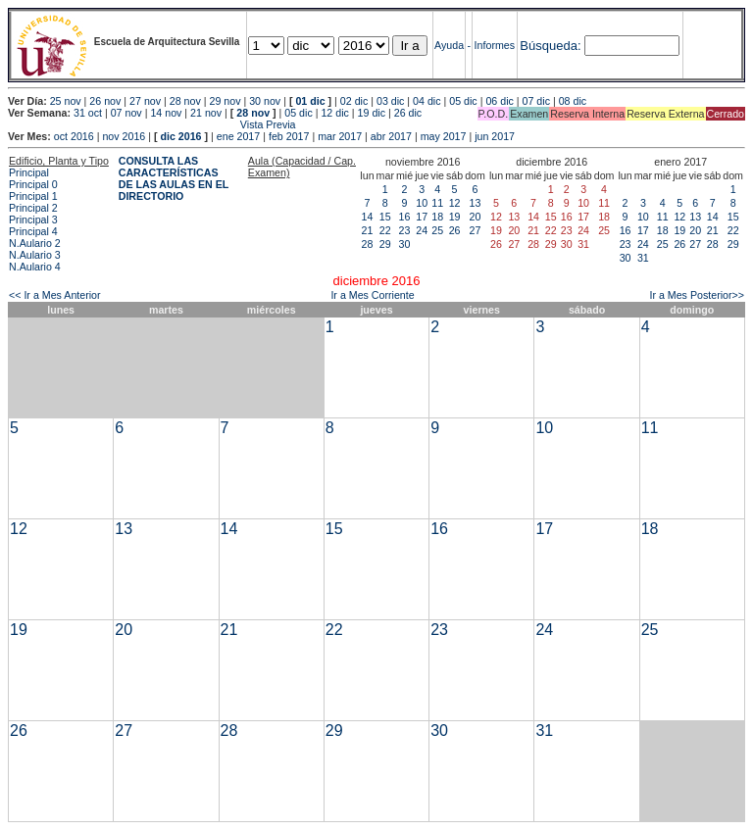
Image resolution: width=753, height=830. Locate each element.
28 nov (185, 101)
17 (421, 216)
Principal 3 (33, 219)
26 (455, 230)
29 (385, 244)
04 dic (426, 101)
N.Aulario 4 (35, 266)
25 (437, 230)
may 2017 (444, 136)
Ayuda (449, 45)
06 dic (499, 101)
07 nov (126, 113)
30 (405, 244)
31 (643, 258)
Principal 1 (33, 196)
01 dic (310, 101)
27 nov (145, 101)
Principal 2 (33, 208)
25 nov (65, 101)
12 (455, 203)
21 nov (206, 113)
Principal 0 (33, 184)
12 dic (334, 113)
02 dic (354, 101)
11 (437, 203)
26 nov (105, 101)
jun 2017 (495, 136)
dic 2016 (180, 136)
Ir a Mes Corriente (372, 295)
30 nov (264, 101)
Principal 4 (33, 231)
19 (455, 216)
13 (475, 203)
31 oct (88, 113)
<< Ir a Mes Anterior (55, 295)
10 (421, 203)
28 (368, 244)
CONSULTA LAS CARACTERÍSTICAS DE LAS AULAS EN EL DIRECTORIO (174, 178)
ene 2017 (238, 136)
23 (405, 230)
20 (475, 216)
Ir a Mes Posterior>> (696, 295)
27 (475, 230)
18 (437, 216)
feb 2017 (289, 136)
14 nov (165, 113)
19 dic (371, 113)
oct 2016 (74, 136)
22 (385, 230)
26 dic (408, 113)
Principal (29, 172)
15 (385, 216)
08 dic (572, 101)
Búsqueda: (550, 45)
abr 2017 (391, 136)
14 (368, 216)
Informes (495, 45)
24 (421, 230)
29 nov (224, 101)
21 (368, 230)
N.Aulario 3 (35, 255)
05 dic (463, 101)
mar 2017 (340, 136)
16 (405, 216)
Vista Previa (152, 124)
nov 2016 (123, 136)
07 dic (536, 101)
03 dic (390, 101)
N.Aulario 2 (35, 243)
